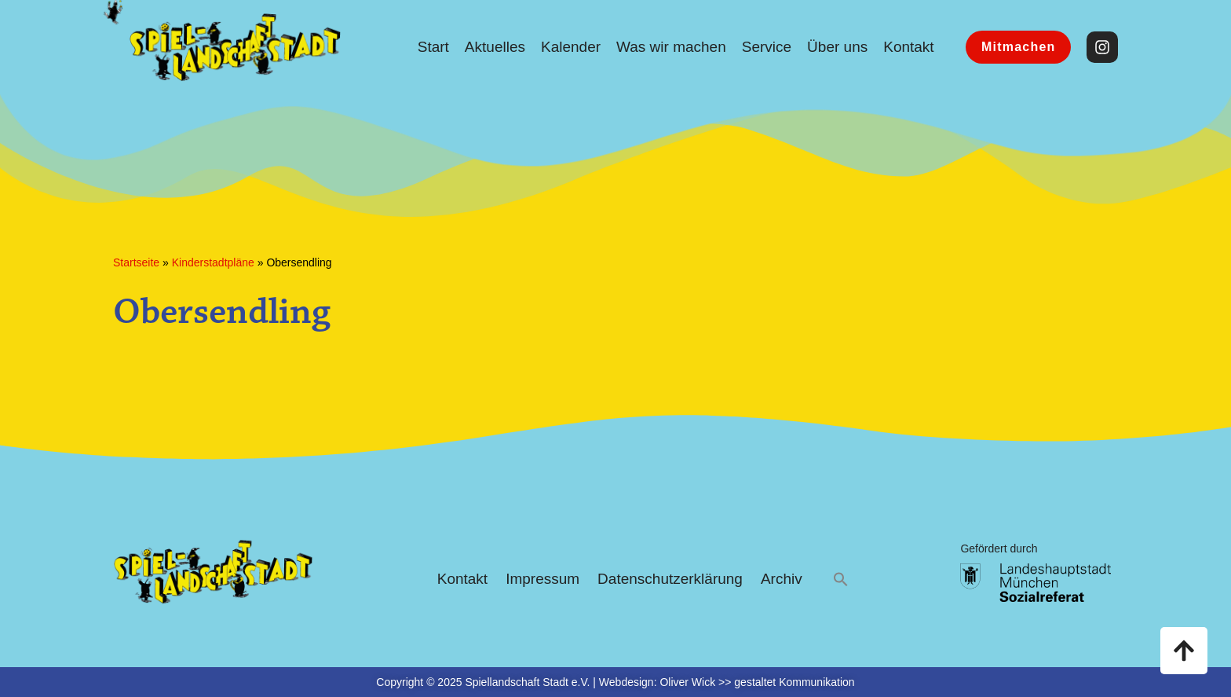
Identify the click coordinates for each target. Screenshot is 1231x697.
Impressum (542, 578)
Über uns (837, 47)
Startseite (136, 262)
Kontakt (908, 47)
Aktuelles (495, 47)
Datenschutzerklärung (670, 578)
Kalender (571, 47)
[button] (840, 579)
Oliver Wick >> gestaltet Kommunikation (756, 682)
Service (766, 47)
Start (433, 47)
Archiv (781, 578)
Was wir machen (671, 47)
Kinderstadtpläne (213, 262)
